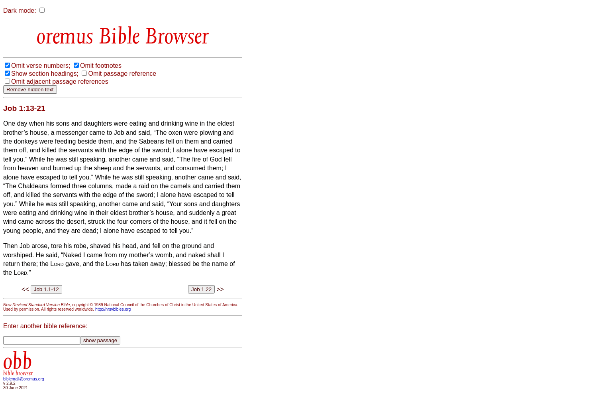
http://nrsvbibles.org (113, 309)
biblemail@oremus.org (23, 379)
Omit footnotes (101, 65)
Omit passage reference (122, 73)
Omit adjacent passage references (59, 81)
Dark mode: (19, 10)
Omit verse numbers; (40, 65)
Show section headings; (44, 73)
